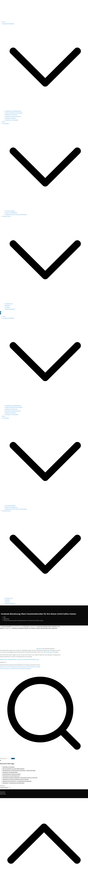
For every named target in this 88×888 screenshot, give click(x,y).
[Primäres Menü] (0, 312)
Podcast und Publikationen (11, 212)
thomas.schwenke (6, 626)
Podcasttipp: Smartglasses (8, 767)
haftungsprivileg (44, 628)
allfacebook (21, 628)
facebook (54, 626)
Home (3, 22)
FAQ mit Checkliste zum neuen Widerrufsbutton (13, 768)
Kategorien (2, 785)
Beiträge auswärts (47, 626)
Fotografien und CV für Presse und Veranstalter (16, 214)
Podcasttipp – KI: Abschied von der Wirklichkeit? (13, 783)
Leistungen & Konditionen (8, 318)
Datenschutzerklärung (10, 309)
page (49, 628)
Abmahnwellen (49, 652)
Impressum (7, 307)
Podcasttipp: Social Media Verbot (10, 772)
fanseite (38, 628)
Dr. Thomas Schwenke (10, 211)
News (3, 121)
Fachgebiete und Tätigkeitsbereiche (13, 111)
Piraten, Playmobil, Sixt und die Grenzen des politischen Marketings (15, 668)
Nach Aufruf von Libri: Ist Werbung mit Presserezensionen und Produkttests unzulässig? (20, 666)
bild (30, 628)
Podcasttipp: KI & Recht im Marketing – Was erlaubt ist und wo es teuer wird (19, 777)
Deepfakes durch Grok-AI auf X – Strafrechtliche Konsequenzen (16, 781)
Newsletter (7, 305)
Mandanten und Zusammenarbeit (13, 116)
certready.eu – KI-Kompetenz (11, 120)
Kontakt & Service (6, 510)
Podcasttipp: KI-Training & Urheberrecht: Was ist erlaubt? (15, 779)
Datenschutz (3, 793)
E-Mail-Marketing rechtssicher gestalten (11, 774)
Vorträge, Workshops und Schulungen (13, 113)
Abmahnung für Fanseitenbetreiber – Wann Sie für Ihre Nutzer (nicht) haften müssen (19, 659)
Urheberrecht (54, 628)
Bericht (40, 648)
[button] (45, 109)
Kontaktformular (9, 303)
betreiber (26, 628)
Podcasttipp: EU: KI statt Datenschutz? (11, 776)
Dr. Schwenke (5, 418)
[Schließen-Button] (0, 313)
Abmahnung (40, 626)
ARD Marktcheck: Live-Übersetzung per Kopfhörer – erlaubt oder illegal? (18, 770)
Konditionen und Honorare (11, 114)
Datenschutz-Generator (10, 118)
